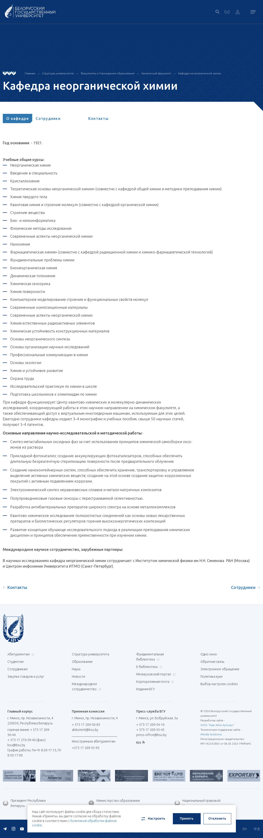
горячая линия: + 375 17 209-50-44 (28, 732)
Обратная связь (212, 662)
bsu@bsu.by (16, 745)
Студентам (15, 662)
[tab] (17, 118)
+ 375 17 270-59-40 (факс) (26, 740)
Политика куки (211, 676)
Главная (30, 73)
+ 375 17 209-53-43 (150, 730)
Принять (186, 818)
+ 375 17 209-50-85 (86, 724)
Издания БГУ (145, 689)
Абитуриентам (20, 654)
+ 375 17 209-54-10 (150, 724)
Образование (82, 662)
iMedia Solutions (211, 734)
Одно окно (208, 654)
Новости (78, 676)
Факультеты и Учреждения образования (107, 73)
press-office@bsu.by (151, 735)
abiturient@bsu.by (85, 730)
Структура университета (58, 73)
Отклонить (217, 818)
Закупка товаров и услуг (25, 676)
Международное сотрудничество (86, 686)
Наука (76, 669)
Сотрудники (48, 118)
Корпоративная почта (154, 682)
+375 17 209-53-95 (85, 748)
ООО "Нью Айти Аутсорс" (217, 724)
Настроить (152, 819)
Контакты (98, 118)
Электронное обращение (219, 669)
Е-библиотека (148, 667)
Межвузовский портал (155, 674)
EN (245, 829)
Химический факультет (156, 73)
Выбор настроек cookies (219, 684)
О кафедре (17, 118)
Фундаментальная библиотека (150, 656)
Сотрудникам (17, 669)
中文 (257, 829)
